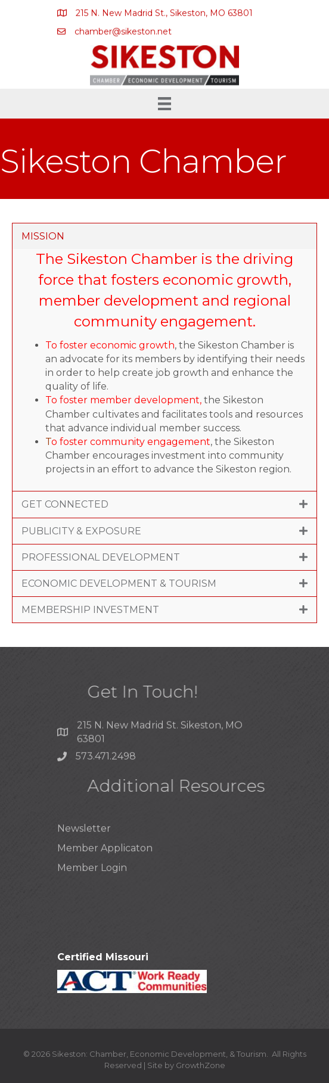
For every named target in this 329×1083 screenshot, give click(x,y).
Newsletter (84, 840)
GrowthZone (200, 1065)
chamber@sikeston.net (123, 31)
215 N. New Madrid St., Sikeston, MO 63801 (164, 13)
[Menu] (164, 104)
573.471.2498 (106, 759)
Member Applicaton (105, 860)
